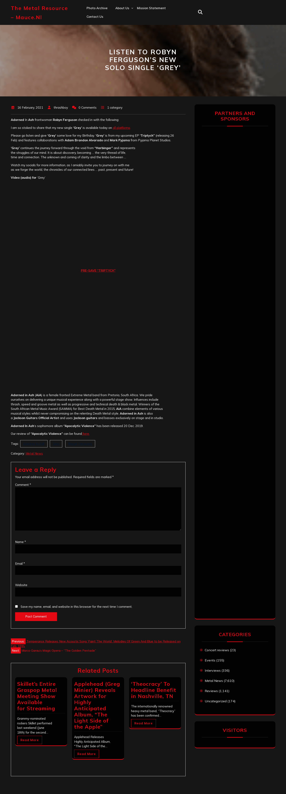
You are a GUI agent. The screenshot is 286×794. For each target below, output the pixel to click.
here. (86, 434)
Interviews (213, 670)
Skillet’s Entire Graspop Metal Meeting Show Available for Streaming (37, 696)
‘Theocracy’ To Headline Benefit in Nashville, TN (153, 690)
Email (20, 563)
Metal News (34, 453)
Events (210, 660)
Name (20, 542)
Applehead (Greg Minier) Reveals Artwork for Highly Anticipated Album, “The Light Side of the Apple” (97, 705)
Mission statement (151, 8)
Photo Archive (97, 8)
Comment (23, 485)
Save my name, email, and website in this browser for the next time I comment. (76, 607)
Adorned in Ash (34, 444)
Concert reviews (217, 650)
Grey (56, 444)
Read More (29, 740)
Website (21, 585)
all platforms (121, 128)
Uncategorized (216, 701)
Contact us (95, 17)
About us (122, 8)
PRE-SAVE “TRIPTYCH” (98, 270)
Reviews (211, 691)
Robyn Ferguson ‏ (80, 444)
